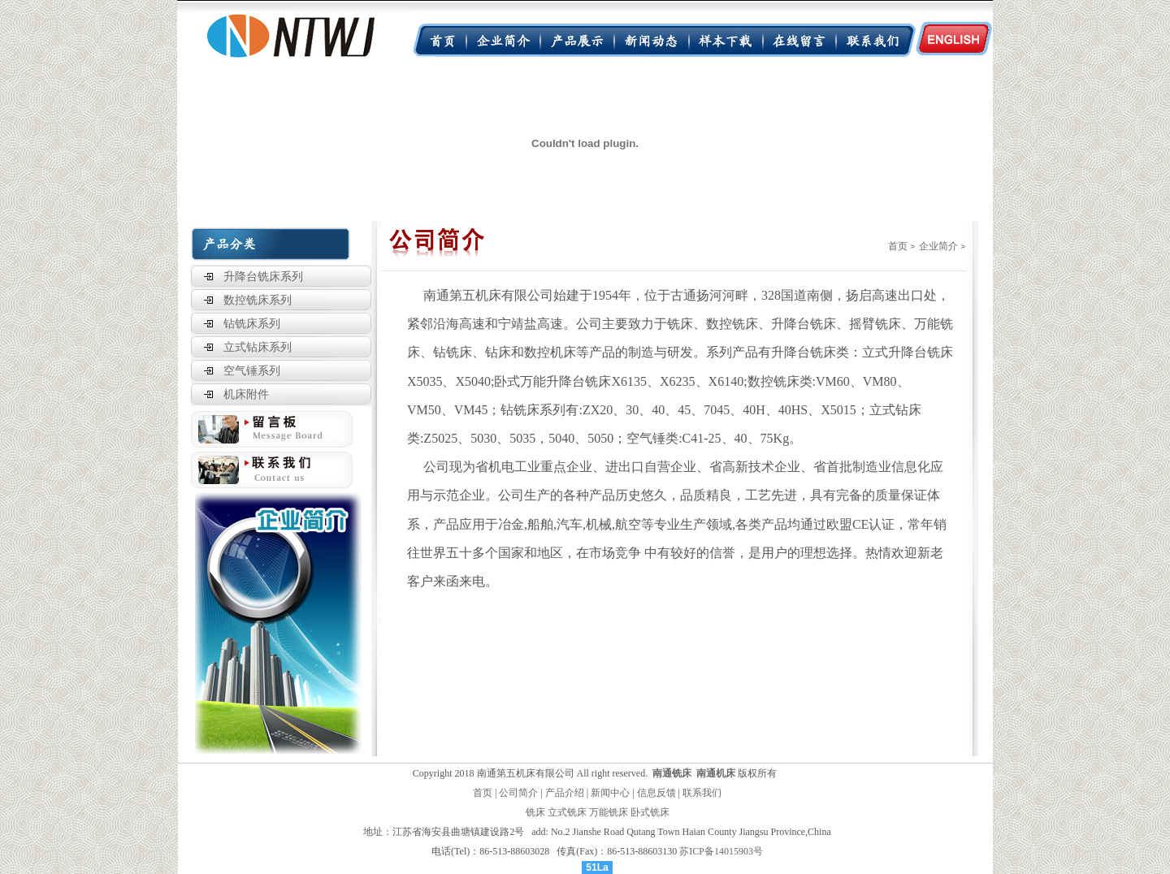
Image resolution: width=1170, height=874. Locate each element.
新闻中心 (610, 792)
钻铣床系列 (251, 324)
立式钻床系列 (257, 347)
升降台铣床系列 (263, 276)
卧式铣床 (650, 812)
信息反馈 (656, 792)
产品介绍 (564, 792)
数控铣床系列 (257, 300)
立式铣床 (567, 812)
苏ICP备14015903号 (721, 851)
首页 (898, 246)
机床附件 (246, 394)
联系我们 (702, 792)
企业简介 (938, 246)
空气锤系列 (251, 371)
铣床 (535, 812)
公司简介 (518, 792)
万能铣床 (608, 812)
